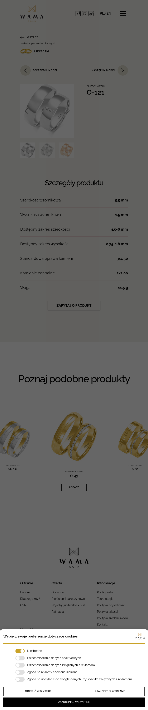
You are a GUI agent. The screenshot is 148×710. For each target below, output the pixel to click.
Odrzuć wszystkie (38, 691)
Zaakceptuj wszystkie (74, 702)
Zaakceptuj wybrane (110, 691)
